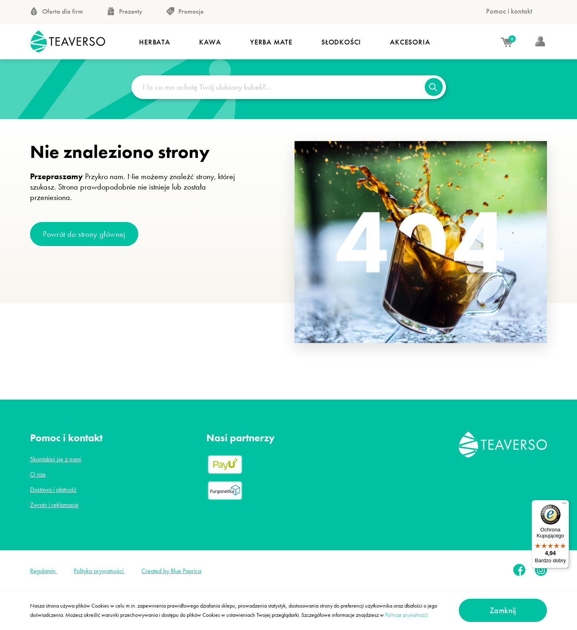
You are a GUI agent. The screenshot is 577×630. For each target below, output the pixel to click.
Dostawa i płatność (53, 489)
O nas (38, 474)
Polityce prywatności (406, 614)
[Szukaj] (434, 87)
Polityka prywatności (99, 571)
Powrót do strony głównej (84, 234)
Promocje (185, 11)
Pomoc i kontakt (509, 11)
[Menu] (564, 505)
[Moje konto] (529, 41)
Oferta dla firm (56, 11)
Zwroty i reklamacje (54, 505)
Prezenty (124, 11)
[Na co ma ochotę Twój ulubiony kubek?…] (288, 87)
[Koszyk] (496, 42)
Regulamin (43, 571)
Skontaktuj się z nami (55, 459)
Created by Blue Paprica (171, 571)
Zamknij (503, 610)
